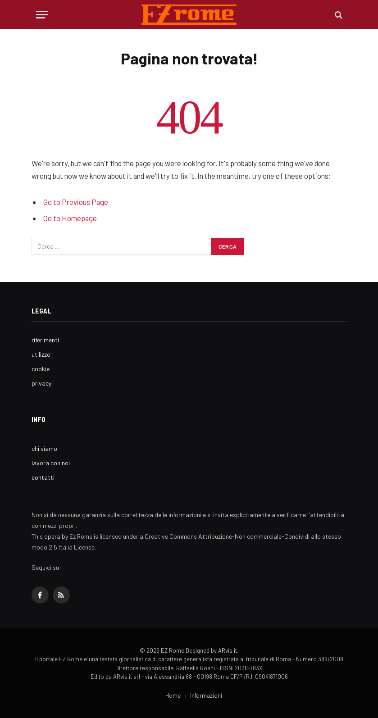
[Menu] (42, 15)
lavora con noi (51, 463)
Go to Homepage (70, 218)
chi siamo (44, 448)
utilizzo (41, 354)
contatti (43, 477)
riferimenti (45, 340)
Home (173, 695)
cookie (41, 369)
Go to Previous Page (75, 201)
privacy (41, 383)
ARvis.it (227, 650)
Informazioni (206, 695)
